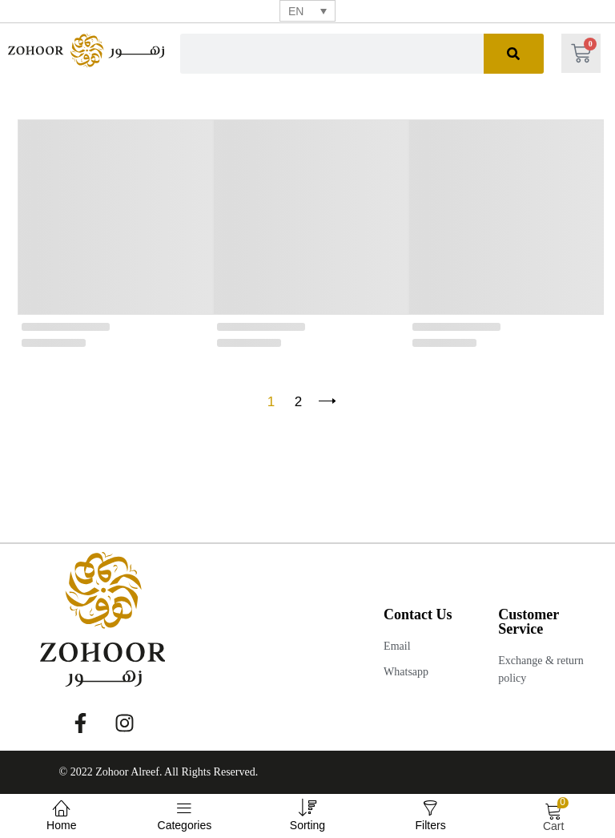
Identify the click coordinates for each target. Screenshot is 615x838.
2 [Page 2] (298, 401)
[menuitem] (307, 11)
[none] (307, 11)
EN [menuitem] (295, 11)
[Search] (514, 54)
